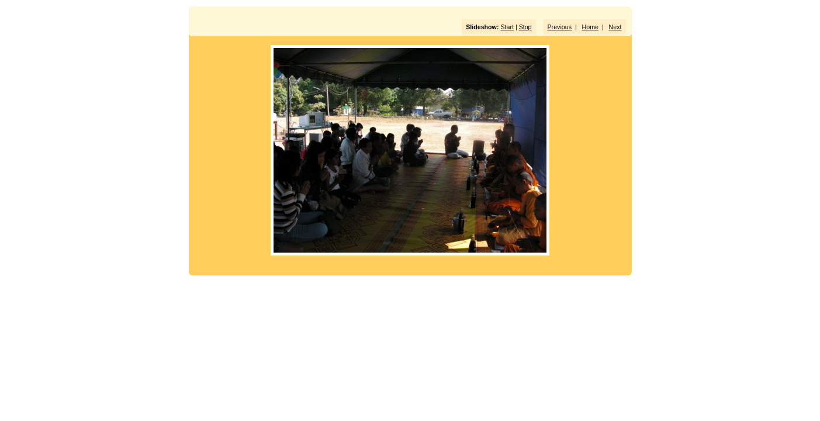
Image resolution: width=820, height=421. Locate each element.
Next (615, 26)
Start (507, 26)
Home (590, 26)
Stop (525, 26)
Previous (560, 26)
